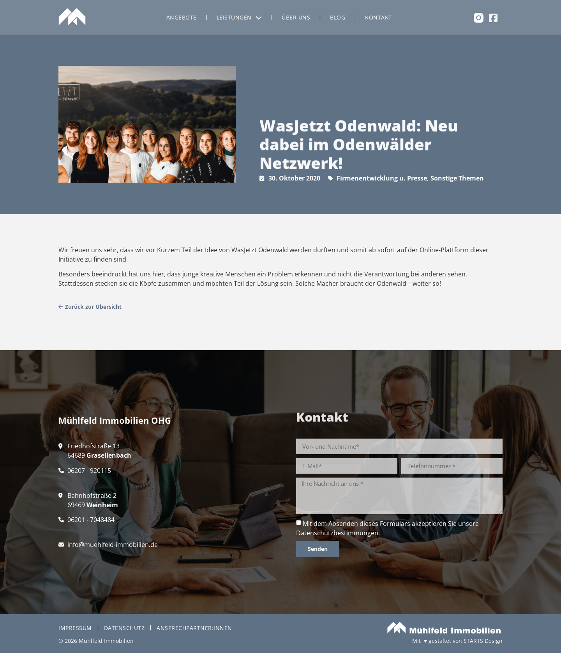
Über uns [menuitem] (296, 17)
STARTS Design (483, 640)
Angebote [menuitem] (181, 17)
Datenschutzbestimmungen (337, 533)
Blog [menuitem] (337, 17)
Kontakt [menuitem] (378, 17)
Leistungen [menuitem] (239, 17)
